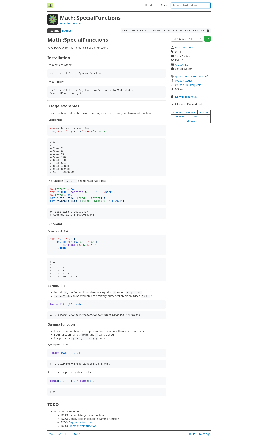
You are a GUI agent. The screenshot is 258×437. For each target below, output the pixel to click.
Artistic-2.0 (181, 64)
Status (76, 434)
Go (207, 39)
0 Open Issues (184, 80)
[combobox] (191, 5)
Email (50, 434)
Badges (67, 30)
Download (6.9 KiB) (186, 97)
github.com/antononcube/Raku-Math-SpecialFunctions (193, 76)
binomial (191, 112)
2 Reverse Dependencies (190, 104)
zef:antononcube (70, 23)
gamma (193, 116)
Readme (54, 30)
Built (200, 434)
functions (179, 116)
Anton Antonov (184, 47)
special (191, 120)
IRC (67, 434)
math (205, 116)
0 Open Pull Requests (188, 85)
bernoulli (178, 112)
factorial (204, 112)
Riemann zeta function (82, 426)
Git (59, 434)
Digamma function (80, 422)
